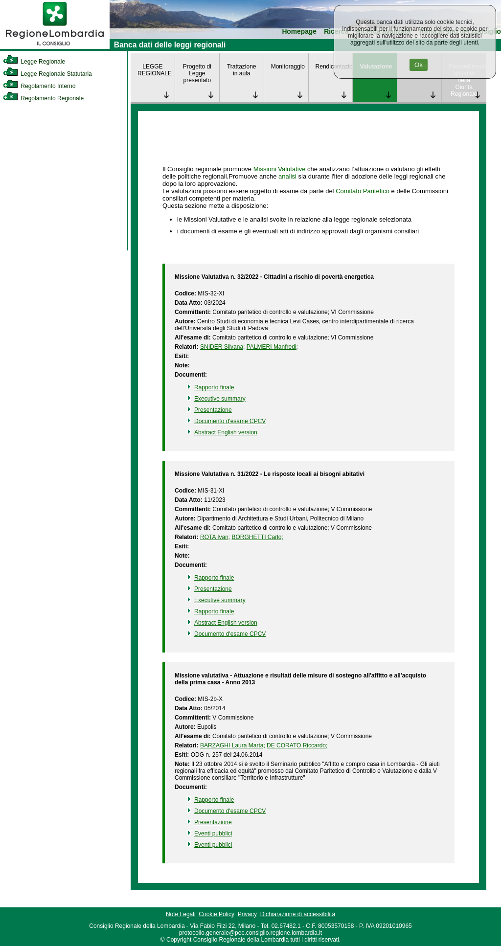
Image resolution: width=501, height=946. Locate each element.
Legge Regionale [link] (34, 61)
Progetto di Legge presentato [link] (197, 73)
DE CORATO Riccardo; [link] (297, 745)
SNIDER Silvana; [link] (222, 346)
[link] (55, 47)
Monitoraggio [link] (288, 66)
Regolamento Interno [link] (39, 86)
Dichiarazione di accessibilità (297, 914)
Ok (418, 64)
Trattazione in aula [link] (241, 70)
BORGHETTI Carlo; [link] (257, 537)
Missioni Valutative (279, 169)
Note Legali (181, 914)
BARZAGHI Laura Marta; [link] (232, 745)
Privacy (247, 914)
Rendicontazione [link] (334, 66)
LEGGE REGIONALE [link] (154, 70)
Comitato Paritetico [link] (362, 191)
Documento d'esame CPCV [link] (230, 421)
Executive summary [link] (220, 398)
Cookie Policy (216, 914)
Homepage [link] (299, 31)
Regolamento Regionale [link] (43, 98)
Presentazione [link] (213, 409)
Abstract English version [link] (225, 432)
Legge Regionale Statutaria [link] (47, 73)
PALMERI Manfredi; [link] (272, 346)
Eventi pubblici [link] (213, 833)
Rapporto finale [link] (214, 387)
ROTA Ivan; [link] (215, 537)
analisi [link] (287, 176)
